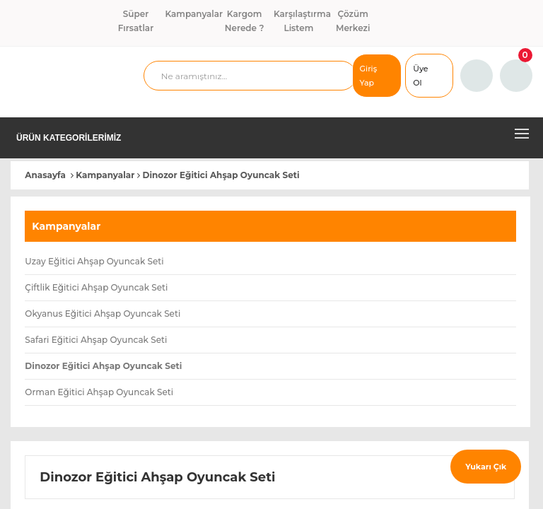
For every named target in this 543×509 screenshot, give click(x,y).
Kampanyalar (105, 175)
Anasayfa (45, 175)
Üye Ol (420, 76)
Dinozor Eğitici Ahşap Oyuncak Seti (221, 175)
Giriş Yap (369, 76)
